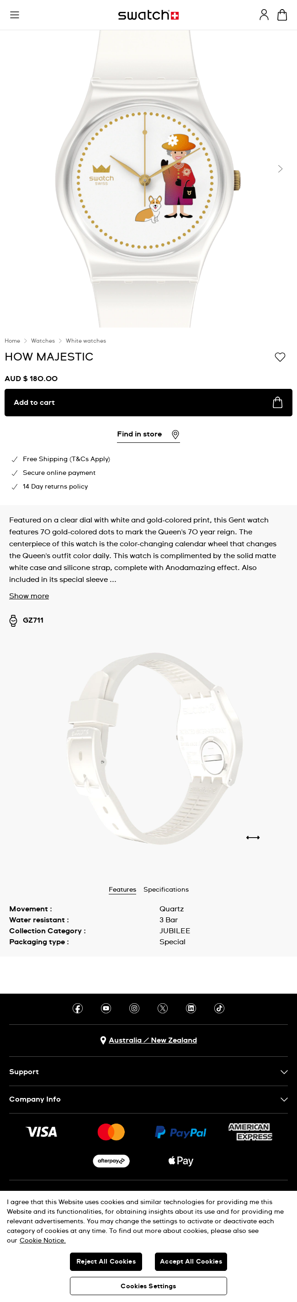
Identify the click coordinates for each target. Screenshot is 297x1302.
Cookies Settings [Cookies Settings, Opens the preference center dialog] (148, 1286)
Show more (29, 596)
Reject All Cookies (106, 1262)
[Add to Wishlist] (280, 356)
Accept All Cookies (191, 1262)
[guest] (264, 14)
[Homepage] (148, 15)
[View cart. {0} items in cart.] (282, 15)
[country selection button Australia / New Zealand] (148, 1040)
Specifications (166, 890)
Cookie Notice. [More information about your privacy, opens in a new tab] (43, 1240)
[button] (14, 15)
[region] (148, 1246)
